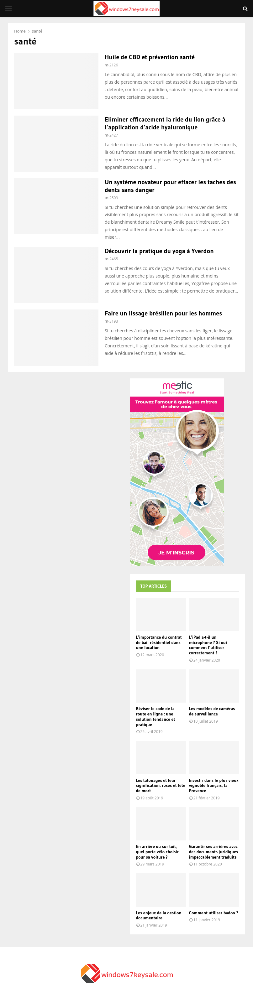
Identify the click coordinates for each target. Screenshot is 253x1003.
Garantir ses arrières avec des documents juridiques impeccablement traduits (213, 852)
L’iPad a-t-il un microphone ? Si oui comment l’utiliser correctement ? (208, 645)
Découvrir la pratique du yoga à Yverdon (159, 251)
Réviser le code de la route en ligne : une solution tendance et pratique (155, 716)
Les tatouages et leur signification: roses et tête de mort (160, 785)
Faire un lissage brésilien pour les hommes (163, 313)
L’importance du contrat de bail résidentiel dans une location (159, 642)
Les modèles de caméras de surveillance (212, 711)
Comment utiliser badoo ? (213, 913)
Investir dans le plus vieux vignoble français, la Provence (214, 785)
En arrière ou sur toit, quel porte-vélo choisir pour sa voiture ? (157, 852)
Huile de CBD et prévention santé (150, 57)
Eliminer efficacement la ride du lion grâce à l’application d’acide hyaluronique (165, 123)
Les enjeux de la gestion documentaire (159, 915)
